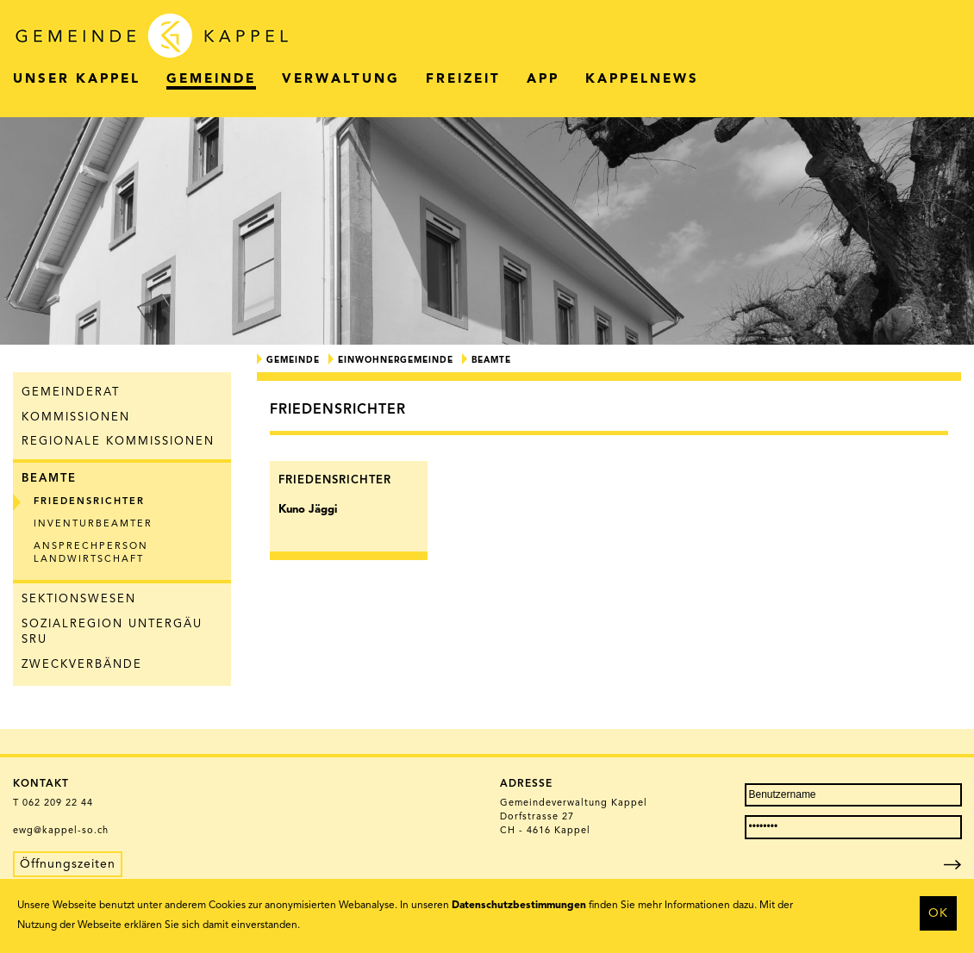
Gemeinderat (71, 392)
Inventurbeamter (93, 524)
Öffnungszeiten (68, 864)
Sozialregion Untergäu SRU (112, 632)
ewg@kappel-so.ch (61, 831)
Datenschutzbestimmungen (519, 905)
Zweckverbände (82, 664)
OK (938, 913)
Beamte (49, 478)
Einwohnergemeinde (395, 360)
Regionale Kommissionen (118, 441)
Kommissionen (76, 417)
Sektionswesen (79, 599)
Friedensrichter (89, 502)
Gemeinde (293, 360)
